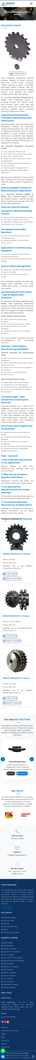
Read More (10, 773)
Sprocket (5, 923)
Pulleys (4, 929)
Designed (16, 1055)
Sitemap (4, 1044)
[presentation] (3, 759)
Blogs (3, 1037)
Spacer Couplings (8, 975)
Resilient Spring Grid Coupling (12, 961)
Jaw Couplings (7, 946)
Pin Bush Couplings (8, 949)
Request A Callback (12, 579)
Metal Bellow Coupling (9, 984)
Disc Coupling (7, 978)
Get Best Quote (17, 73)
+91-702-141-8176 (17, 839)
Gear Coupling (7, 943)
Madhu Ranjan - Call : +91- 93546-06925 (17, 1058)
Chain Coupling (7, 955)
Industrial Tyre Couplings (10, 952)
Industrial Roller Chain (9, 926)
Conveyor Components (10, 932)
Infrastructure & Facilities (9, 1031)
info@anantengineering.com (17, 855)
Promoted (23, 1055)
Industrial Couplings (9, 917)
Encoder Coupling (8, 972)
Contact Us (5, 1040)
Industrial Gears (7, 920)
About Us (4, 1027)
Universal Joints (7, 981)
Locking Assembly (8, 987)
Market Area (5, 1047)
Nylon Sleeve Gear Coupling (11, 958)
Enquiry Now (22, 773)
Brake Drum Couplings (9, 967)
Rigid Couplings (7, 964)
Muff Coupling (7, 970)
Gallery (3, 1034)
